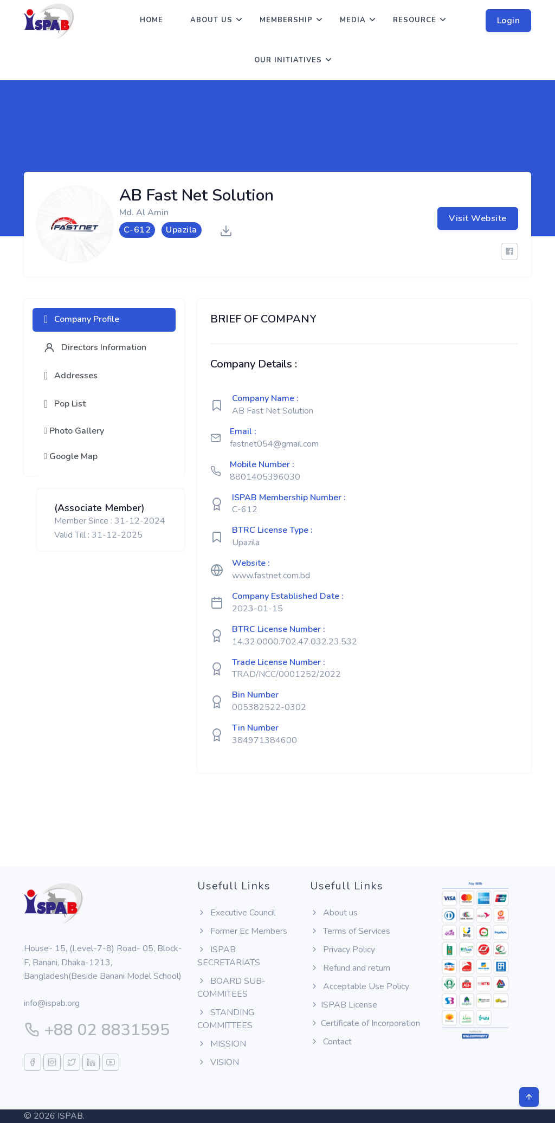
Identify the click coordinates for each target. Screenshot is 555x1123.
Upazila (246, 542)
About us (211, 20)
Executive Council (236, 913)
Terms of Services (350, 931)
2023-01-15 (257, 609)
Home (151, 20)
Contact (331, 1042)
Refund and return (350, 968)
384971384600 (264, 740)
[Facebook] (509, 251)
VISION (218, 1062)
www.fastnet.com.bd (271, 576)
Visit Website (478, 218)
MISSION (221, 1044)
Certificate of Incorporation (365, 1023)
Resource (414, 20)
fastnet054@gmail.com (274, 444)
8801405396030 (265, 477)
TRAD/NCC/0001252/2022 (286, 674)
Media (353, 20)
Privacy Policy (342, 950)
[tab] (104, 320)
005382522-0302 (269, 707)
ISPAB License (343, 1005)
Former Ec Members (242, 931)
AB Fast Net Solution (272, 411)
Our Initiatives (288, 60)
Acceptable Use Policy (359, 986)
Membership (286, 20)
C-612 (244, 509)
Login (508, 21)
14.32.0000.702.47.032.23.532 (294, 642)
